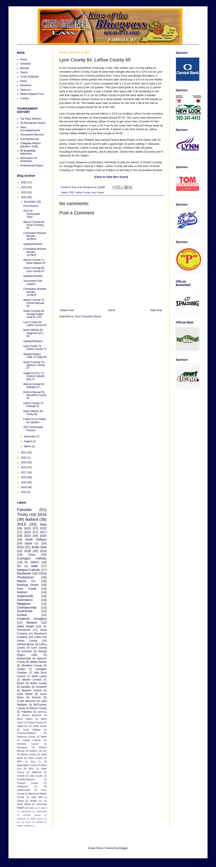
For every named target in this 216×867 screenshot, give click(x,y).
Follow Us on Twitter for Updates (34, 421)
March (28, 446)
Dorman (36, 697)
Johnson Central (32, 815)
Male (43, 524)
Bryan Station (25, 719)
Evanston (27, 651)
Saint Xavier (25, 626)
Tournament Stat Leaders (32, 282)
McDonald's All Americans (28, 160)
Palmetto (27, 711)
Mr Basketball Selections (28, 152)
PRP (19, 761)
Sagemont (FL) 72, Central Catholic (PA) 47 (33, 376)
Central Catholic (31, 740)
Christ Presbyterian (32, 575)
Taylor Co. (31, 543)
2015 (24, 482)
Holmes (22, 592)
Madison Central (32, 690)
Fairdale (24, 509)
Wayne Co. (26, 581)
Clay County (36, 776)
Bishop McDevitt (31, 715)
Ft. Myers (42, 808)
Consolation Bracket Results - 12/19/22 (34, 252)
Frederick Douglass (32, 618)
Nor (18, 822)
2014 (24, 487)
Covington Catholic (32, 558)
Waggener (24, 603)
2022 (71, 192)
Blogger (123, 848)
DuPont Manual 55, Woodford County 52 (34, 395)
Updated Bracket (32, 244)
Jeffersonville (23, 790)
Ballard (31, 519)
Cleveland (22, 747)
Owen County (35, 758)
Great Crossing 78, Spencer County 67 (34, 365)
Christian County (28, 744)
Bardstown (24, 573)
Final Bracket (30, 205)
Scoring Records (29, 139)
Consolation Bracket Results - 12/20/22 (34, 236)
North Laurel (39, 676)
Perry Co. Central (34, 822)
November (30, 436)
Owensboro (25, 600)
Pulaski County (35, 722)
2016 (24, 477)
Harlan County (27, 640)
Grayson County (27, 783)
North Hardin (25, 694)
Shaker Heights (24, 825)
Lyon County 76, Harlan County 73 (34, 348)
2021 (24, 452)
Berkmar (42, 712)
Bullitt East (39, 547)
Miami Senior (36, 818)
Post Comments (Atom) (88, 316)
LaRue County (82, 192)
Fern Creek (26, 588)
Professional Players (31, 165)
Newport (31, 622)
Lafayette (21, 818)
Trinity (22, 514)
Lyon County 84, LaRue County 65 (34, 324)
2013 (24, 492)
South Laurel (40, 726)
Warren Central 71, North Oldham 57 (34, 261)
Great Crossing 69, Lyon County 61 (34, 269)
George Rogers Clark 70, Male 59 (34, 356)
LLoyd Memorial (26, 701)
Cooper (21, 669)
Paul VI (36, 761)
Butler (31, 808)
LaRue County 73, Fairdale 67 (33, 405)
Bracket (24, 68)
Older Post (156, 310)
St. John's (32, 562)
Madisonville (24, 658)
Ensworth (41, 686)
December (30, 201)
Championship (26, 607)
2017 (24, 472)
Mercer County (38, 708)
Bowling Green (28, 585)
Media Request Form (32, 93)
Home (111, 310)
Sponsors (25, 89)
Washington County (27, 765)
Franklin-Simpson (26, 779)
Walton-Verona (38, 661)
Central (20, 776)
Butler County (38, 683)
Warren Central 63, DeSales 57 (34, 386)
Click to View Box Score (111, 176)
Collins (37, 637)
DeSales (26, 686)
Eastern (33, 751)
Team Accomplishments (30, 129)
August (28, 441)
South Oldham (31, 729)
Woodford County (32, 665)
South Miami (23, 804)
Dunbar (22, 615)
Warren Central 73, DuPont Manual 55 (34, 303)
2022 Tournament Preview (33, 429)
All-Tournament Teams (32, 122)
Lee (45, 751)
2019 (24, 462)
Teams (24, 72)
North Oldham (36, 539)
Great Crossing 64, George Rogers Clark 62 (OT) (34, 314)
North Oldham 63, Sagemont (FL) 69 (33, 333)
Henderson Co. (27, 786)
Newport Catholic (28, 570)
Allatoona (36, 772)
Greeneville (41, 811)
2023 (24, 192)
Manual (32, 793)
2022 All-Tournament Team (31, 213)
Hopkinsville (25, 596)
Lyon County (97, 192)
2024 (24, 187)
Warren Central (31, 679)
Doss (31, 554)
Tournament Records (32, 134)
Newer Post (66, 310)
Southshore (25, 611)
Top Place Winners (30, 118)
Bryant (20, 683)
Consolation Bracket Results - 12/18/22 (34, 292)
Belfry (44, 736)
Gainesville (26, 811)
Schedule (25, 63)
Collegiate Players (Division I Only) (30, 145)
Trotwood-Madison (26, 733)
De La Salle (27, 566)
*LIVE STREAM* (29, 76)
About (23, 81)
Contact (24, 98)
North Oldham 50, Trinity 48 (33, 413)
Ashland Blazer (25, 644)
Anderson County (26, 736)
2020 (24, 457)
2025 (24, 182)
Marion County (28, 754)
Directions (25, 85)
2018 (24, 467)
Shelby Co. (36, 800)
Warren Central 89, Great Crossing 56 (34, 225)
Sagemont (22, 726)
